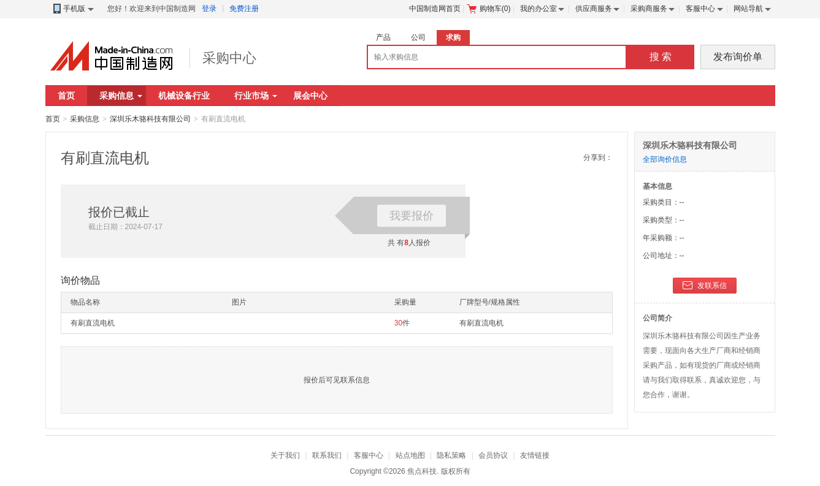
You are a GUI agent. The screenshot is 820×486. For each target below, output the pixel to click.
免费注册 (244, 8)
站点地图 (410, 455)
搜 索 (660, 56)
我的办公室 (538, 8)
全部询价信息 (665, 159)
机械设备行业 (184, 96)
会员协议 (493, 455)
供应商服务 (593, 8)
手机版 (73, 9)
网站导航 (748, 8)
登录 (209, 8)
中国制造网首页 (435, 8)
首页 (66, 96)
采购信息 (120, 96)
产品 (383, 37)
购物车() (489, 8)
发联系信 (705, 286)
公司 (418, 37)
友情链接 (535, 455)
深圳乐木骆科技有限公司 (150, 119)
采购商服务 (648, 8)
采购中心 (229, 58)
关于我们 (285, 455)
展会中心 (310, 96)
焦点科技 (422, 471)
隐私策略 (451, 455)
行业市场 (255, 96)
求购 (453, 37)
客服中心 (700, 8)
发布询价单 (737, 56)
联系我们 (327, 455)
